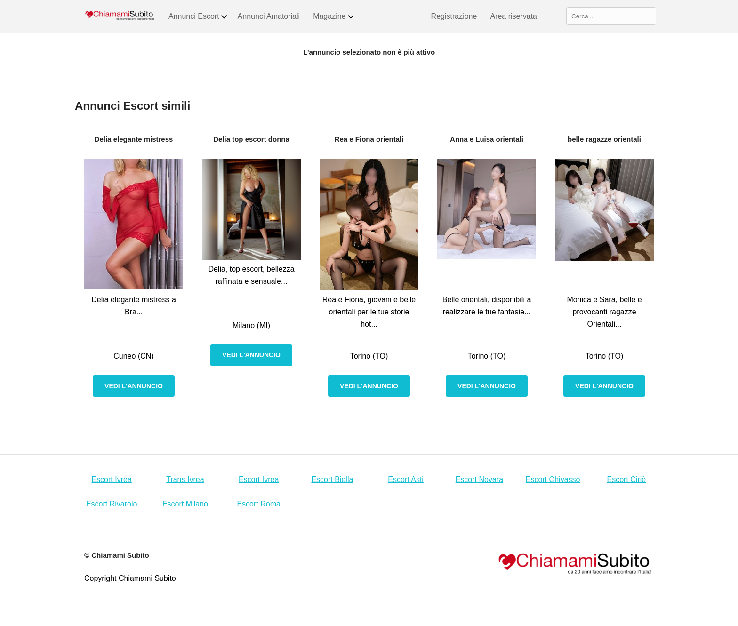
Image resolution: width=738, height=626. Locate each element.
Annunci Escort (198, 16)
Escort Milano (185, 504)
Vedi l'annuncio (133, 386)
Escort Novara (479, 479)
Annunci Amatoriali (269, 16)
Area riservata (513, 16)
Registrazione (454, 16)
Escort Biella (332, 479)
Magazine (333, 16)
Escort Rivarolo (111, 504)
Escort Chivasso (553, 479)
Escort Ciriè (626, 479)
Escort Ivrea (111, 479)
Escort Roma (258, 504)
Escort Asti (406, 479)
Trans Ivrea (185, 479)
